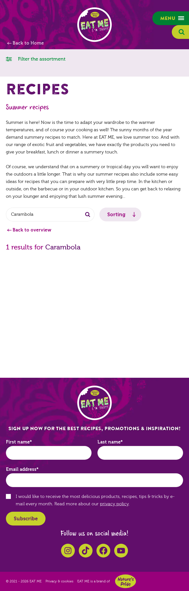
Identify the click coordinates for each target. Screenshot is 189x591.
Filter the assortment (35, 58)
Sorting (116, 214)
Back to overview (32, 230)
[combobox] (50, 214)
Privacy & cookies (59, 581)
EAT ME (94, 24)
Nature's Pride (125, 581)
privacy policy (114, 504)
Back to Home (28, 43)
